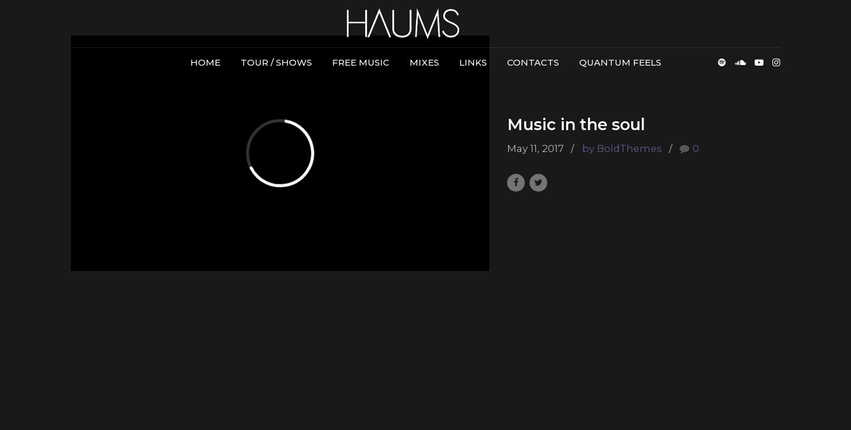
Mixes (424, 62)
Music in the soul (576, 124)
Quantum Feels (620, 62)
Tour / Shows (276, 62)
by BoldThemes (622, 148)
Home (205, 62)
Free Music (360, 62)
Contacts (533, 62)
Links (473, 62)
